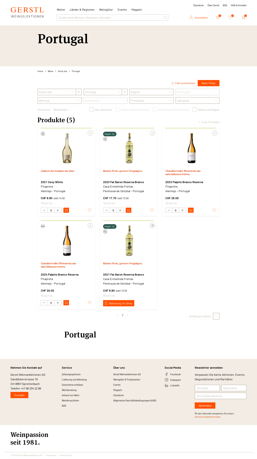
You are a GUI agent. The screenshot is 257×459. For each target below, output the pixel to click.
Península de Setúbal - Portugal (123, 191)
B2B (225, 5)
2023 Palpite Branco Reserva (184, 182)
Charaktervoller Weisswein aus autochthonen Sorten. (186, 174)
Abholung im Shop (118, 304)
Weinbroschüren (72, 405)
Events (122, 9)
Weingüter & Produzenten (130, 381)
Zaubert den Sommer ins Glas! (61, 171)
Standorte (198, 5)
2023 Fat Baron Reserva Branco (123, 182)
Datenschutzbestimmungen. (208, 417)
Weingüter (106, 9)
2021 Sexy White (52, 182)
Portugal (76, 71)
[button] (165, 17)
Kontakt (19, 396)
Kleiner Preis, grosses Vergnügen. (126, 171)
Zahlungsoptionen (73, 375)
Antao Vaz (62, 71)
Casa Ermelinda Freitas (118, 186)
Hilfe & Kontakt (239, 5)
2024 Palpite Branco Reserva (60, 275)
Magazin (136, 9)
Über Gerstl (213, 5)
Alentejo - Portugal (53, 191)
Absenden (205, 406)
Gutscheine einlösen (75, 387)
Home (40, 71)
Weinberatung (71, 393)
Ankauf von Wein (72, 399)
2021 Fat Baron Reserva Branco (123, 275)
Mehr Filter (208, 83)
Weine (50, 71)
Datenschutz (66, 456)
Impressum (51, 456)
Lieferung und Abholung (77, 381)
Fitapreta (47, 186)
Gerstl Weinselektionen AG (130, 375)
